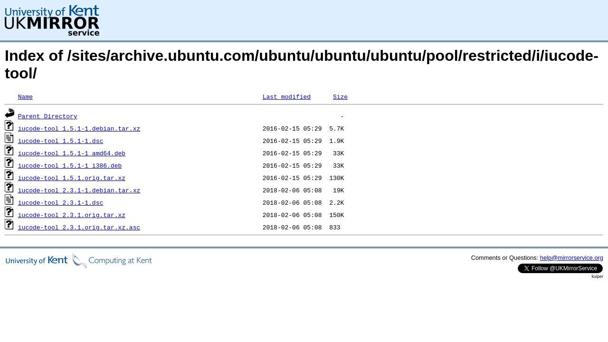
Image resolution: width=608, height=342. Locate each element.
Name (25, 96)
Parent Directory (47, 116)
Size (340, 96)
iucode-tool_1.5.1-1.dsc (60, 140)
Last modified (287, 96)
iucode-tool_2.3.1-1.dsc (60, 202)
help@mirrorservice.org (571, 257)
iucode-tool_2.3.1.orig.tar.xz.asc (79, 227)
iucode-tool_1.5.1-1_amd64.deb (71, 153)
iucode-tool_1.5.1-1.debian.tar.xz (79, 128)
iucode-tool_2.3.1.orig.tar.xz (71, 214)
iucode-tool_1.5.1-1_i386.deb (70, 165)
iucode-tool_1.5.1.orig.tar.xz (71, 177)
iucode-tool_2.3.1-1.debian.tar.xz (79, 190)
